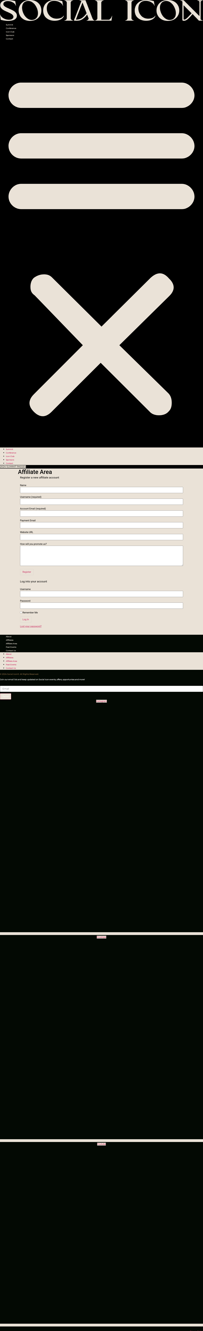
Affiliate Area (11, 643)
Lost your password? (31, 626)
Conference (11, 28)
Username (30, 497)
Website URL (26, 532)
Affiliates (9, 640)
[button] (101, 243)
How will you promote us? (33, 544)
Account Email (33, 509)
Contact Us (11, 650)
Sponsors (10, 35)
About (8, 636)
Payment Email (28, 520)
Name (23, 485)
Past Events (11, 647)
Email (3, 684)
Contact (9, 39)
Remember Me (29, 612)
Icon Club (10, 32)
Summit (9, 25)
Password (25, 601)
